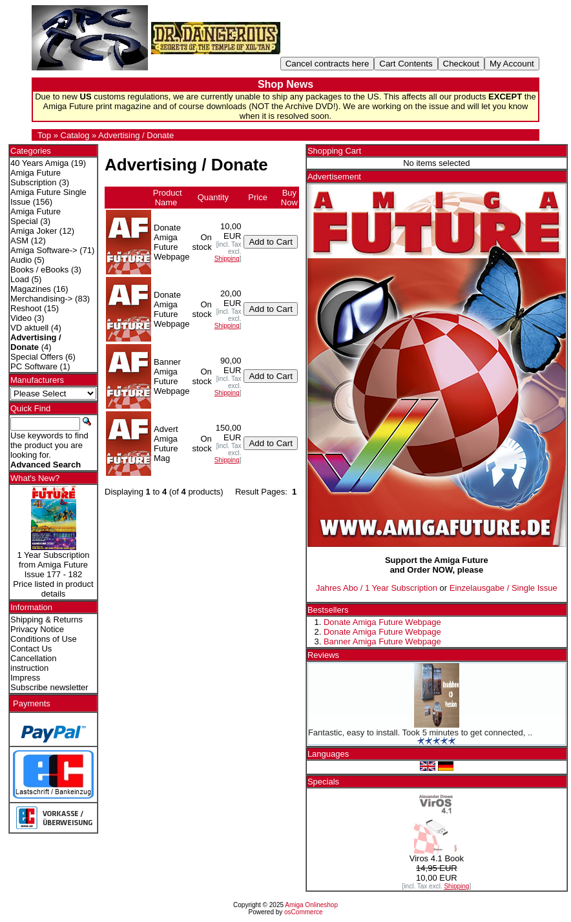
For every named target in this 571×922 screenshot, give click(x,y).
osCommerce (303, 912)
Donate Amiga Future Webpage (382, 622)
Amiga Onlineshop (311, 904)
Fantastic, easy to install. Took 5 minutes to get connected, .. (420, 732)
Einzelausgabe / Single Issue (503, 588)
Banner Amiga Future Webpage (382, 641)
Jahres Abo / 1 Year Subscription (376, 588)
